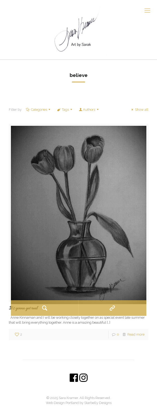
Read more (136, 334)
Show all (139, 110)
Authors (89, 110)
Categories (38, 110)
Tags (65, 110)
